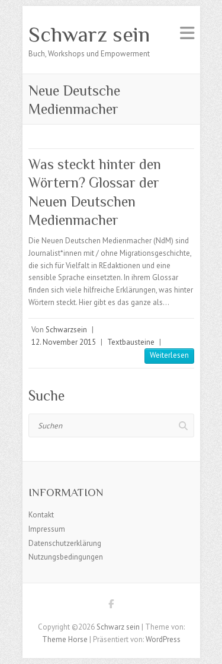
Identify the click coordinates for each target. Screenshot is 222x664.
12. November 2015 (63, 342)
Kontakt (41, 515)
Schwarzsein (66, 330)
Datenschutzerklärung (64, 543)
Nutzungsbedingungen (65, 557)
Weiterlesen (169, 355)
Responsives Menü (187, 33)
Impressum (46, 529)
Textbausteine (131, 342)
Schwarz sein (89, 34)
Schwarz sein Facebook (111, 606)
